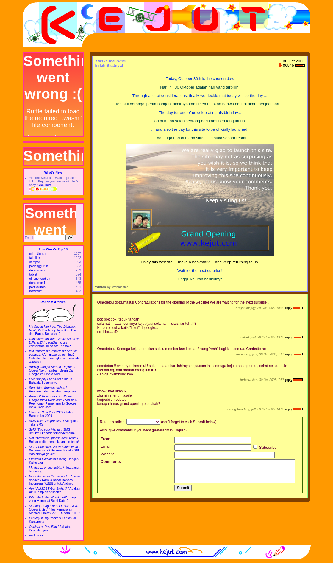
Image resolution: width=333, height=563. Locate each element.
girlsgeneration (39, 278)
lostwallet (36, 291)
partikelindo (37, 287)
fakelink (34, 257)
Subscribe (265, 447)
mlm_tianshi (37, 253)
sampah (35, 262)
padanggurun (38, 266)
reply (288, 308)
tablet (33, 274)
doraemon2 (37, 270)
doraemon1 (37, 282)
